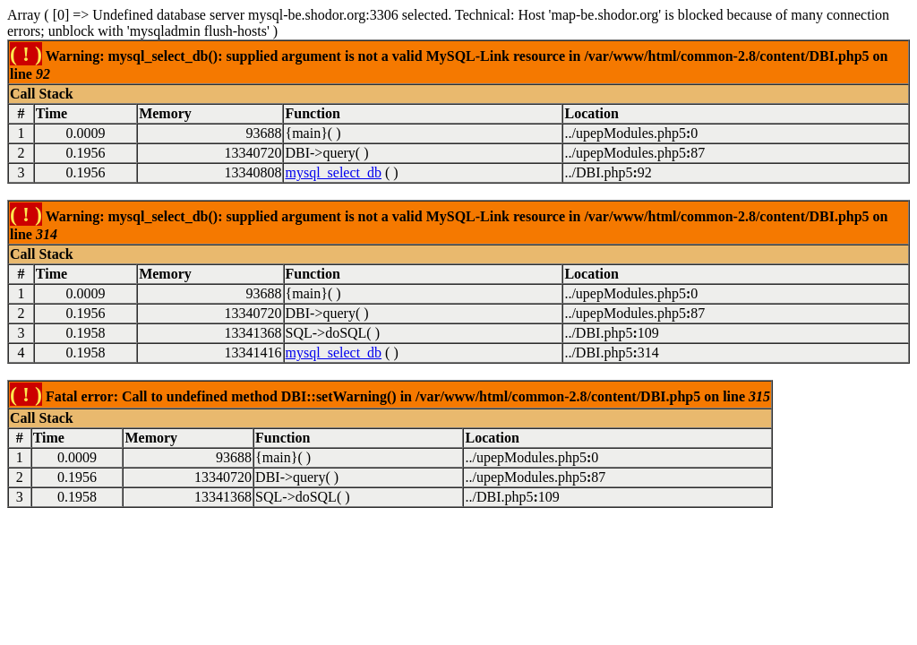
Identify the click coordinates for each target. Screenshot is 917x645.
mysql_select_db (333, 172)
